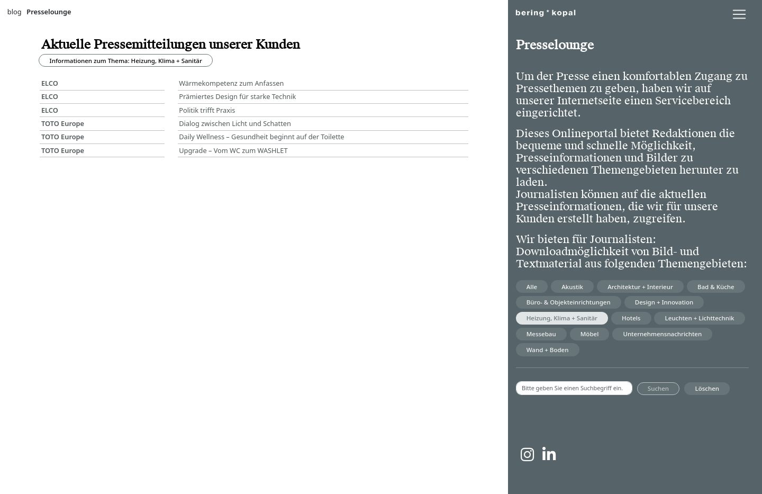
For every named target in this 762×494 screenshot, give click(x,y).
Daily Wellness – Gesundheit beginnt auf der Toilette (261, 136)
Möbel (589, 334)
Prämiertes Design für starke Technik (237, 96)
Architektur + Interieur (640, 287)
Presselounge (48, 11)
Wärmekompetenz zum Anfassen (233, 83)
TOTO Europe (62, 123)
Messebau (541, 334)
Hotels (631, 318)
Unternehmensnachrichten (662, 334)
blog (14, 11)
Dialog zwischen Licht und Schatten (235, 123)
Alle (532, 287)
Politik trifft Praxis (207, 110)
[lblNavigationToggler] (739, 14)
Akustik (572, 287)
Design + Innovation (664, 302)
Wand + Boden (548, 350)
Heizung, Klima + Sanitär (562, 318)
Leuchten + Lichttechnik (699, 318)
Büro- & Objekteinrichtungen (569, 302)
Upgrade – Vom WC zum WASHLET (233, 150)
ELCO (49, 83)
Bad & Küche (715, 287)
